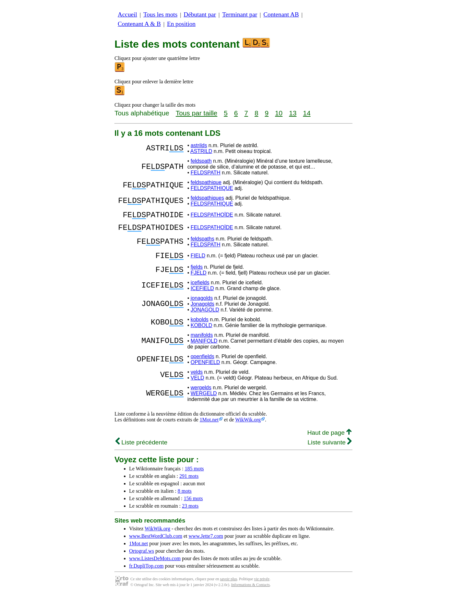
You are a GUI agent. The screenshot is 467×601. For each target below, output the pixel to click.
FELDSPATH (206, 172)
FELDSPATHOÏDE (212, 215)
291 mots (188, 482)
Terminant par (239, 14)
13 (292, 113)
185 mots (194, 474)
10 (278, 113)
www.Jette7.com (205, 542)
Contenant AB (281, 14)
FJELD (199, 278)
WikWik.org (248, 425)
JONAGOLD (205, 315)
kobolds (200, 325)
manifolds (202, 341)
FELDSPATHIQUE (212, 188)
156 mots (193, 504)
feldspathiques (207, 198)
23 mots (190, 511)
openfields (202, 362)
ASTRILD (201, 151)
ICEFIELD (202, 294)
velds (197, 378)
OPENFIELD (205, 368)
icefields (200, 288)
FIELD (198, 260)
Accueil (127, 14)
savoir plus (228, 585)
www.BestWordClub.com (155, 542)
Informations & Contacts (250, 590)
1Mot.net (209, 425)
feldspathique (206, 182)
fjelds (197, 273)
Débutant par (200, 14)
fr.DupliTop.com (146, 571)
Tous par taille (196, 113)
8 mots (185, 497)
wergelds (201, 393)
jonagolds (202, 304)
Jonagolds (202, 309)
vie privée (261, 585)
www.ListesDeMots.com (155, 564)
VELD (197, 383)
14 (306, 113)
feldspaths (202, 242)
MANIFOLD (204, 346)
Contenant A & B (139, 23)
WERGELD (204, 399)
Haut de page (329, 438)
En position (181, 23)
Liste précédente (141, 448)
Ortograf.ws (141, 557)
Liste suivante (329, 448)
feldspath (201, 161)
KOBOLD (201, 331)
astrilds (199, 145)
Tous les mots (160, 14)
